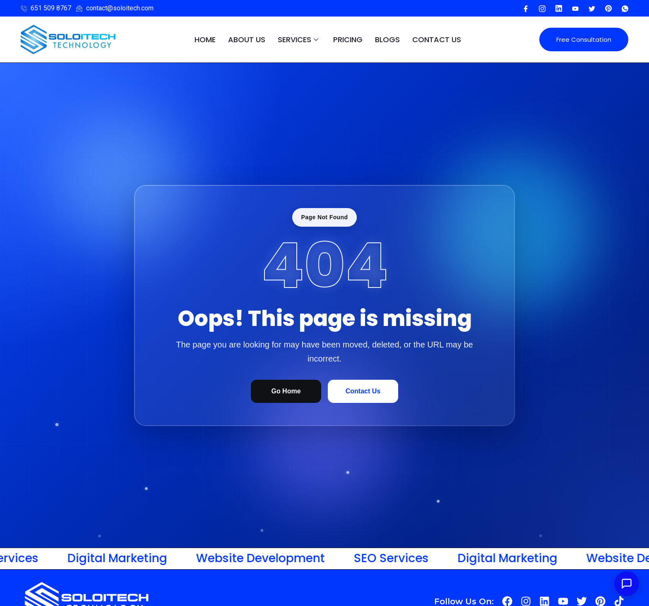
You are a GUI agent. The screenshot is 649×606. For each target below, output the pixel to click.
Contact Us (436, 39)
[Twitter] (592, 8)
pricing (348, 39)
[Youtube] (558, 8)
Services (298, 39)
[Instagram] (542, 8)
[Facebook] (525, 8)
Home (205, 39)
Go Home (285, 391)
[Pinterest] (608, 8)
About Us (246, 39)
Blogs (387, 39)
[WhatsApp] (625, 8)
